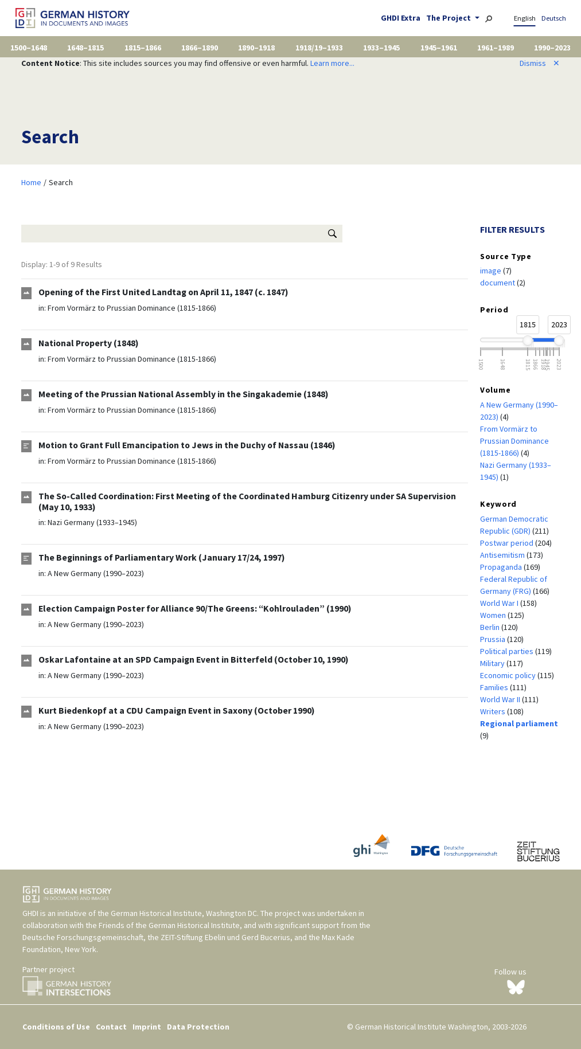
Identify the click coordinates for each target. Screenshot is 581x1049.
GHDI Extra (400, 18)
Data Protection (198, 1026)
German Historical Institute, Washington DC (184, 913)
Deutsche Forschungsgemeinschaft (82, 937)
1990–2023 (552, 47)
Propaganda (502, 567)
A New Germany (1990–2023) (96, 573)
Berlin (490, 627)
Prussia (493, 639)
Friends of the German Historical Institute (169, 925)
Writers (493, 711)
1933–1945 (381, 47)
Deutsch (553, 18)
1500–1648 (28, 47)
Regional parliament (519, 723)
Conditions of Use (56, 1026)
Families (495, 687)
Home (31, 182)
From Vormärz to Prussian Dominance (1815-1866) (132, 308)
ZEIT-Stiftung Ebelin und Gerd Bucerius (225, 937)
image (491, 270)
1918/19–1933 (319, 47)
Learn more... (332, 63)
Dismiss (540, 63)
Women (494, 615)
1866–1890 (199, 47)
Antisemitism (503, 555)
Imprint (146, 1026)
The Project (449, 18)
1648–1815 (85, 47)
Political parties (507, 651)
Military (493, 663)
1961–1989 (495, 47)
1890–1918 (256, 47)
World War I (500, 603)
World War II (501, 699)
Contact (111, 1026)
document (498, 282)
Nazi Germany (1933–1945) (92, 522)
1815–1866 (142, 47)
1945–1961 (438, 47)
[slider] (527, 340)
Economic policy (508, 675)
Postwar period (507, 543)
